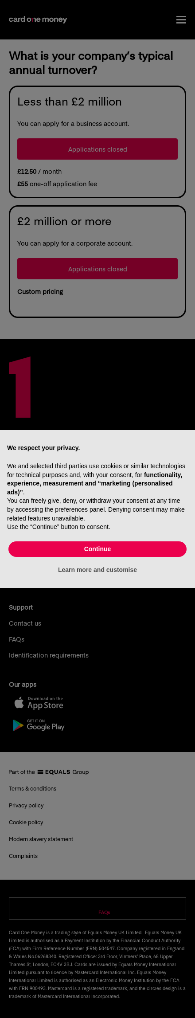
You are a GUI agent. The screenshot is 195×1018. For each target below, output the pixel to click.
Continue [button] (97, 548)
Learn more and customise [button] (97, 569)
